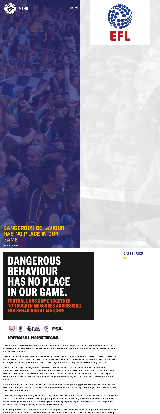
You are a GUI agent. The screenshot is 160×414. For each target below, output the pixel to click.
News (16, 245)
